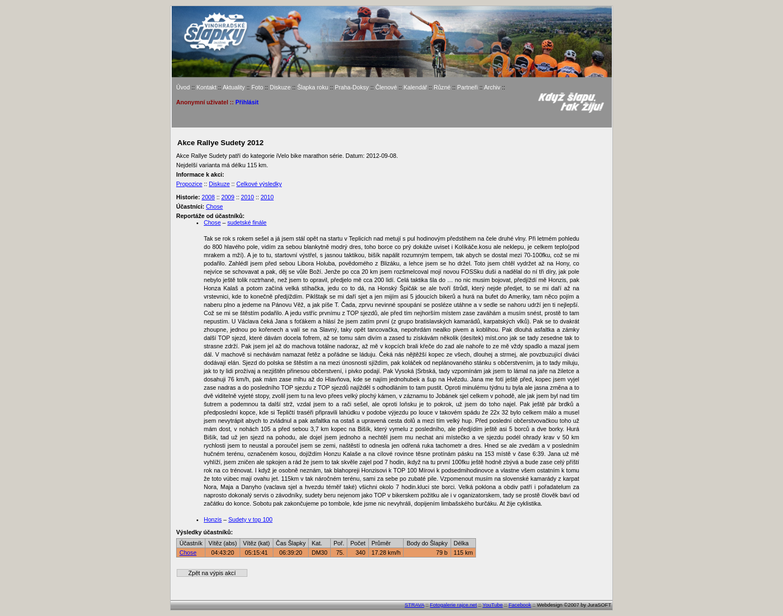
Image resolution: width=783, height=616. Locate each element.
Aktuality (234, 87)
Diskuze (279, 87)
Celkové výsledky (259, 183)
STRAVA (414, 605)
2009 (228, 197)
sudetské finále (247, 222)
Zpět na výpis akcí (212, 573)
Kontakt (206, 87)
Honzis (213, 519)
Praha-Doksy (352, 87)
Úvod (183, 87)
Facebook (520, 605)
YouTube (493, 605)
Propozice (189, 183)
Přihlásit (246, 102)
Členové (386, 87)
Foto (257, 87)
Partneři (467, 87)
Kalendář (415, 87)
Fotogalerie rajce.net (453, 605)
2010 (247, 197)
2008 (208, 197)
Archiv (492, 87)
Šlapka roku (312, 87)
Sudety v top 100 (250, 519)
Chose (214, 206)
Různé (442, 87)
